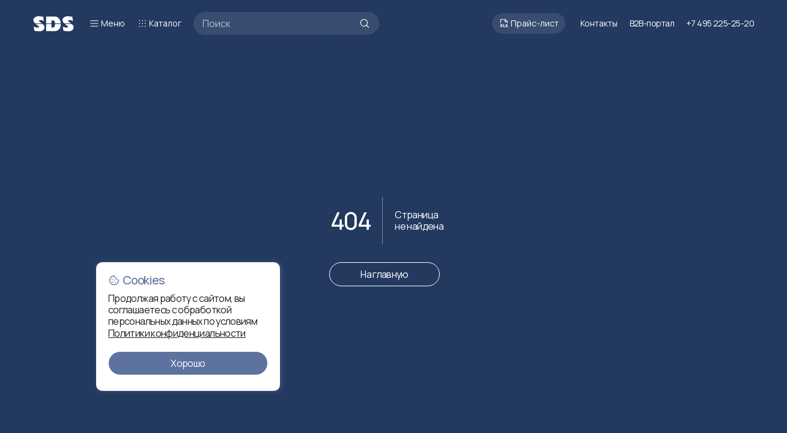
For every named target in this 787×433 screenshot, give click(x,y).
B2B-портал (652, 23)
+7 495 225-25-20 (720, 23)
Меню (107, 23)
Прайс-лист (529, 23)
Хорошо (188, 363)
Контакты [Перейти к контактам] (599, 23)
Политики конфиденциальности (177, 333)
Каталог (159, 23)
